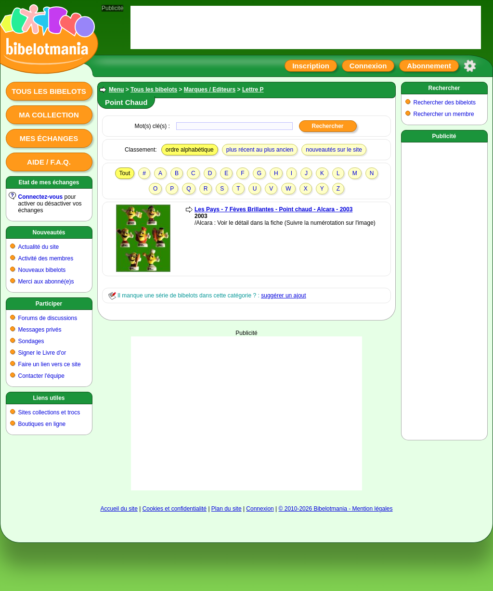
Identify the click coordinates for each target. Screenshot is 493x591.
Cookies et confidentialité (175, 508)
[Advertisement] (246, 413)
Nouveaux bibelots (42, 270)
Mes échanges (49, 138)
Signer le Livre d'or (42, 352)
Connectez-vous (40, 196)
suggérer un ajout (283, 295)
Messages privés (40, 329)
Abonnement (429, 66)
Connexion (368, 66)
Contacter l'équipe (41, 376)
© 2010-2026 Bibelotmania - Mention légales (336, 508)
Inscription (310, 66)
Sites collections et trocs (49, 412)
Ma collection (48, 115)
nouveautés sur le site (334, 149)
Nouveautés (48, 232)
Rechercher (444, 88)
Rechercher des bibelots (445, 102)
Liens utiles (49, 398)
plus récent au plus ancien (259, 149)
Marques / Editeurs (209, 89)
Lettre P (253, 89)
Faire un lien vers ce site (49, 364)
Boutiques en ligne (42, 424)
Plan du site (226, 508)
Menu (116, 89)
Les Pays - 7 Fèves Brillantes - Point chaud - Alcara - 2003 (273, 209)
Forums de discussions (48, 318)
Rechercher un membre (444, 114)
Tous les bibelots (49, 91)
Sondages (31, 341)
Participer (49, 303)
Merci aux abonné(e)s (46, 281)
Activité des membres (46, 258)
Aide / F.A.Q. (49, 162)
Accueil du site (118, 508)
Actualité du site (38, 247)
